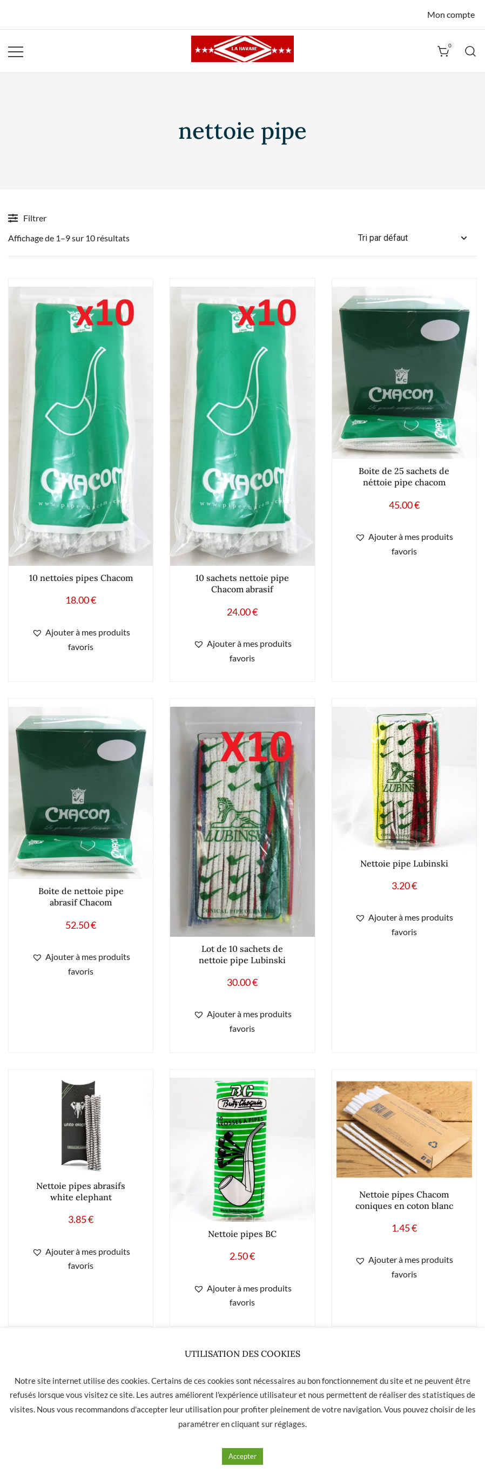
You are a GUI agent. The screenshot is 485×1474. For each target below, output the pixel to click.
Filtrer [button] (27, 218)
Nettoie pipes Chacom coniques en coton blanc (404, 1200)
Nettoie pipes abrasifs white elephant (80, 1191)
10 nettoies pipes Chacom (81, 577)
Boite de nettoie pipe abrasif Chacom (81, 896)
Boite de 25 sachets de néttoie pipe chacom (404, 476)
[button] (81, 639)
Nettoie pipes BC (242, 1233)
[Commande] (417, 238)
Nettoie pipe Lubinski (404, 863)
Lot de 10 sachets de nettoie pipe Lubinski (242, 954)
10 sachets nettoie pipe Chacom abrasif (242, 583)
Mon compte (451, 14)
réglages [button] (289, 1424)
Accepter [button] (242, 1456)
